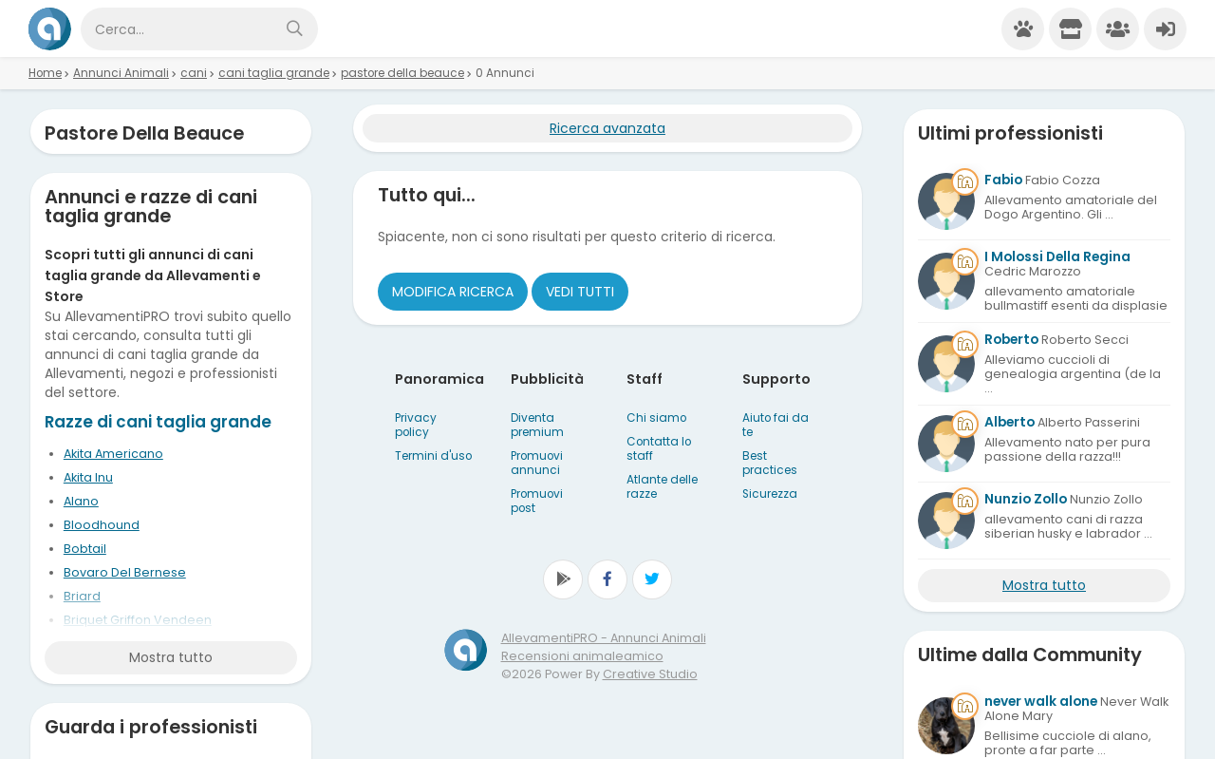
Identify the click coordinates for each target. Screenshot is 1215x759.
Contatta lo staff (658, 449)
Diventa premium (537, 425)
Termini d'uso (433, 456)
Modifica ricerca (453, 291)
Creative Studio (650, 674)
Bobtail (85, 549)
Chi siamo (656, 418)
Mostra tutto (171, 657)
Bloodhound (102, 525)
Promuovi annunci (537, 463)
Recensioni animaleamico (582, 656)
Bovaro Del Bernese (125, 572)
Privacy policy (416, 425)
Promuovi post (537, 501)
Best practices (769, 463)
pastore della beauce (402, 73)
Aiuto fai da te (775, 425)
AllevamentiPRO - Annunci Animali (603, 638)
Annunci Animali (121, 73)
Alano (81, 501)
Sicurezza (769, 494)
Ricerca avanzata (607, 128)
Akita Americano (113, 454)
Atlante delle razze (662, 487)
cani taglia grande (273, 73)
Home (45, 73)
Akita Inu (88, 477)
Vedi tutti (580, 291)
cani (193, 73)
